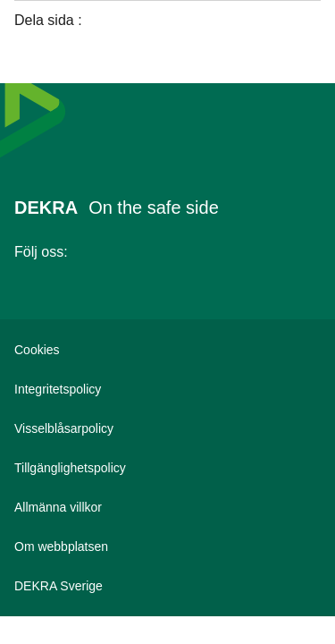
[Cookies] (167, 350)
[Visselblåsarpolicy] (167, 428)
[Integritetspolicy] (167, 389)
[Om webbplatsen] (167, 546)
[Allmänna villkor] (167, 507)
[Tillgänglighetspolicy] (167, 468)
